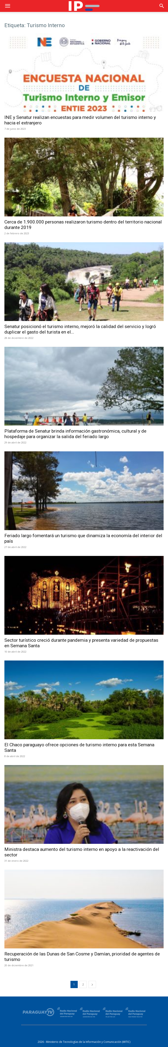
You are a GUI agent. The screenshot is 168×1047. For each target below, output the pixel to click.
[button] (7, 6)
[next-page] (92, 984)
